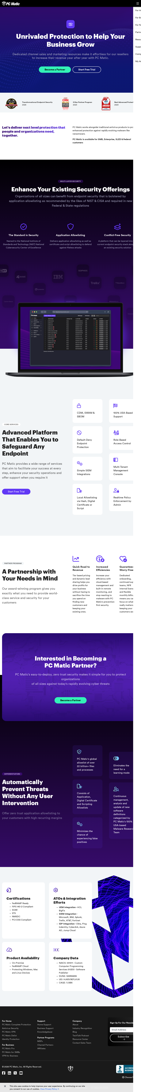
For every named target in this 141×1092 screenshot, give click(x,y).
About (75, 1024)
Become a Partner (54, 69)
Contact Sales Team (82, 1043)
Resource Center (80, 1039)
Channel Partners (45, 1045)
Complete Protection (16, 1024)
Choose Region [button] (130, 1077)
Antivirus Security (10, 1028)
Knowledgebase (44, 1032)
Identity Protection (10, 1039)
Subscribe (123, 1038)
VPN (8, 1032)
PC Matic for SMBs (11, 1052)
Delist (9, 1035)
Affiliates (41, 1048)
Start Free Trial (86, 69)
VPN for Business (10, 1056)
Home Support (44, 1024)
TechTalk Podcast (81, 1035)
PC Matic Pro (8, 1048)
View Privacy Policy (49, 1089)
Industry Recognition (82, 1028)
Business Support (45, 1028)
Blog (75, 1032)
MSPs (40, 1041)
